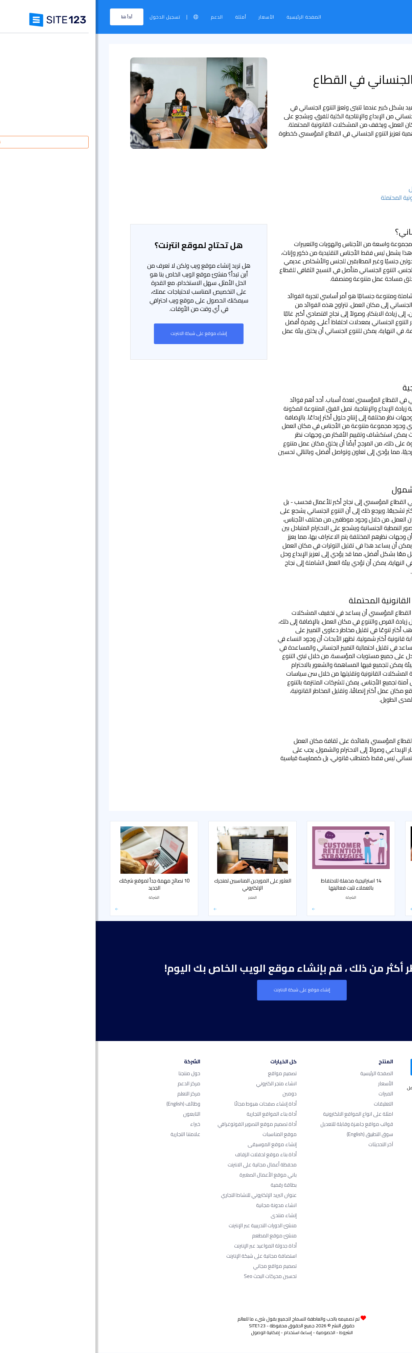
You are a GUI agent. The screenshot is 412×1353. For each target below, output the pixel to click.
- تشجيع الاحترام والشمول (345, 188)
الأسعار (171, 17)
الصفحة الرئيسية (208, 17)
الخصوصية (229, 1333)
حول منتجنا (94, 1074)
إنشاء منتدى (188, 1216)
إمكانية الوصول (169, 1333)
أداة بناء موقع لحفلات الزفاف (170, 1155)
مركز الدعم (93, 1084)
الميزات (290, 1094)
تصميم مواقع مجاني (179, 1266)
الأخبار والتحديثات (359, 791)
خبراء (99, 1124)
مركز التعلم (364, 61)
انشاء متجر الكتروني (180, 1084)
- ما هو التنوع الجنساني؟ (347, 171)
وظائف (88, 1104)
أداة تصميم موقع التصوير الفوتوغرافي (161, 1124)
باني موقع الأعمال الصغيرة (172, 1175)
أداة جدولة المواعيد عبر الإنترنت (169, 1246)
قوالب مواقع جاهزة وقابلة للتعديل (261, 1124)
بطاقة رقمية (188, 1185)
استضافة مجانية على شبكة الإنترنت (166, 1256)
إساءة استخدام (202, 1333)
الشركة (332, 61)
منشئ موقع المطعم (178, 1236)
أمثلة (145, 17)
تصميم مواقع (186, 1074)
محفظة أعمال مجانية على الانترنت (166, 1165)
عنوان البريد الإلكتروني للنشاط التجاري (163, 1195)
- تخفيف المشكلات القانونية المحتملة (331, 197)
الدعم (121, 17)
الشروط (250, 1333)
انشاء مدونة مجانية (180, 1205)
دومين (194, 1094)
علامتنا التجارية (90, 1134)
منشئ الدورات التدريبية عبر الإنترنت (167, 1226)
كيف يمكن (365, 799)
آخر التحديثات (285, 1145)
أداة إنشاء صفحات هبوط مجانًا (169, 1104)
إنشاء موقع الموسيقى (176, 1145)
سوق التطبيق (274, 1134)
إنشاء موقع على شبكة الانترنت (103, 333)
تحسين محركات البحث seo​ (174, 1276)
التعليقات (287, 1104)
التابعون (96, 1114)
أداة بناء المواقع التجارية (176, 1114)
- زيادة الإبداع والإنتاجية (348, 180)
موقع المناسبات (184, 1134)
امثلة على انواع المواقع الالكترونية (262, 1114)
